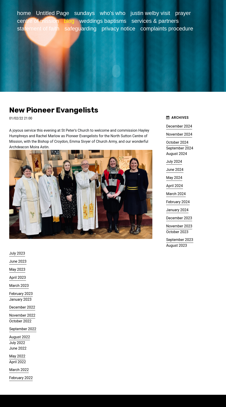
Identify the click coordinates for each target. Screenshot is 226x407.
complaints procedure (166, 28)
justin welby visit (150, 13)
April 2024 (174, 185)
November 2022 (22, 314)
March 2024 (176, 193)
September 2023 (179, 239)
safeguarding (80, 28)
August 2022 (19, 336)
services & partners (155, 21)
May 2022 (17, 355)
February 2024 (178, 201)
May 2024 (174, 177)
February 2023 (21, 293)
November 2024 (179, 133)
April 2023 (17, 276)
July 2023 (17, 252)
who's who (112, 13)
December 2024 (179, 125)
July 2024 (174, 160)
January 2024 (177, 209)
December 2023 (179, 217)
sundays (84, 13)
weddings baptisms (102, 21)
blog (69, 21)
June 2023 (17, 260)
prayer (183, 13)
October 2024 (177, 141)
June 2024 (174, 168)
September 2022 (22, 328)
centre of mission (38, 21)
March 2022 (19, 369)
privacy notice (118, 28)
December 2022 (22, 306)
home (24, 13)
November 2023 (179, 225)
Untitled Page (52, 13)
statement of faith (38, 28)
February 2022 (21, 377)
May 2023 (17, 268)
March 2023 (19, 284)
